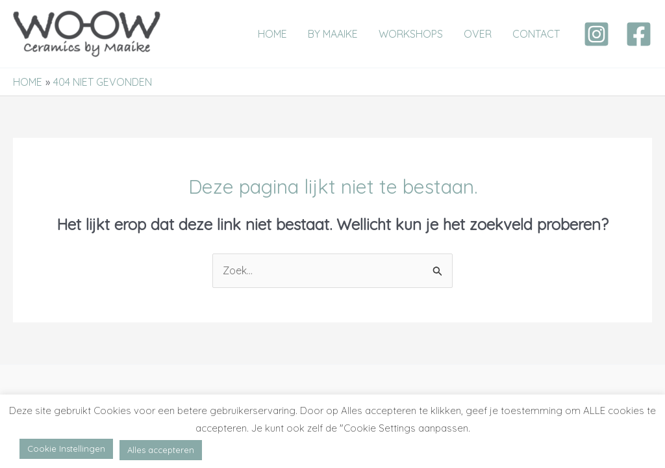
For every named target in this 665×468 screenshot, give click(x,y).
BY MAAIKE (333, 33)
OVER (478, 33)
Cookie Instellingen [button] (66, 448)
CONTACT (536, 33)
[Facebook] (638, 34)
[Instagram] (596, 34)
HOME (272, 33)
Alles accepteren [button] (160, 450)
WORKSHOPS (411, 33)
